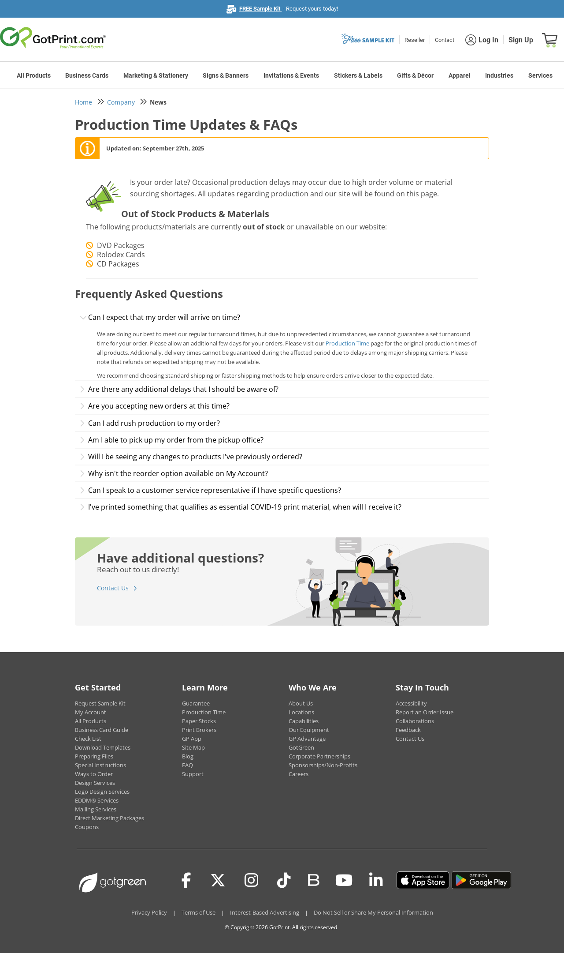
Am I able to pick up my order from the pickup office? (171, 440)
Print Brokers (199, 730)
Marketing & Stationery (155, 75)
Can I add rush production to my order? (149, 423)
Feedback (408, 730)
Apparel (460, 75)
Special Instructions (100, 765)
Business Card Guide (101, 730)
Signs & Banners (226, 75)
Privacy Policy (149, 912)
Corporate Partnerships (319, 756)
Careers (298, 774)
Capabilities (304, 721)
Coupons (87, 827)
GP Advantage (307, 739)
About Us (301, 703)
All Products (34, 75)
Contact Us (113, 588)
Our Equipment (309, 730)
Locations (301, 712)
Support (193, 774)
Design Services (95, 783)
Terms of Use (198, 912)
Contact (444, 40)
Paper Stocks (199, 721)
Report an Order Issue (424, 712)
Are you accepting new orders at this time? (154, 406)
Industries (499, 75)
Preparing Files (94, 756)
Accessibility (411, 703)
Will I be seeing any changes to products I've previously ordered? (190, 456)
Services (540, 75)
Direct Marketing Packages (109, 818)
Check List (88, 739)
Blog (187, 756)
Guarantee (196, 703)
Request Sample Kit (100, 703)
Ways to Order (94, 774)
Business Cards (86, 75)
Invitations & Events (291, 75)
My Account (90, 712)
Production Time (347, 343)
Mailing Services (95, 809)
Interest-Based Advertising (264, 912)
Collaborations (415, 721)
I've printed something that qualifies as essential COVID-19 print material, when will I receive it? (240, 507)
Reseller (414, 40)
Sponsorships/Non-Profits (323, 765)
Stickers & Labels (358, 75)
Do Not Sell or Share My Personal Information (373, 912)
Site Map (193, 747)
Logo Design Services (102, 791)
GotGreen (301, 747)
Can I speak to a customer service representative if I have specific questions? (210, 490)
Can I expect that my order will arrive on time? (159, 317)
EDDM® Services (97, 800)
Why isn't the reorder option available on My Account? (173, 473)
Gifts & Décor (415, 75)
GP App (191, 739)
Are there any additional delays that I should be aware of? (178, 389)
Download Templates (102, 747)
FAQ (187, 765)
